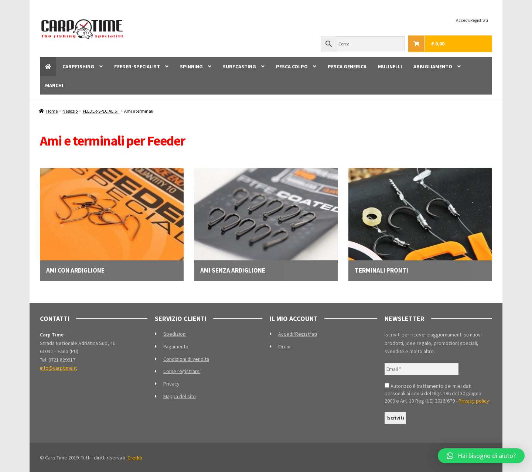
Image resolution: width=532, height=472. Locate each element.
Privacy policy (473, 400)
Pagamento (175, 346)
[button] (481, 455)
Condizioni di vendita (186, 359)
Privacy (171, 383)
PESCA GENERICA (347, 66)
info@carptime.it (58, 368)
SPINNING (191, 66)
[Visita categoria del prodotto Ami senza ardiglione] (266, 221)
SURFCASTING (239, 66)
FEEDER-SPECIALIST (137, 66)
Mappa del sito (179, 396)
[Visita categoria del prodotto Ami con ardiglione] (112, 221)
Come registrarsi (182, 371)
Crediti (134, 457)
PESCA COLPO (292, 66)
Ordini (284, 346)
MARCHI (54, 85)
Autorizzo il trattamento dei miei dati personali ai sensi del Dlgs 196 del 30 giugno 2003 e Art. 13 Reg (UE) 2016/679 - (437, 393)
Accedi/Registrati (472, 20)
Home (52, 111)
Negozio (70, 111)
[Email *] (421, 369)
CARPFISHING (78, 66)
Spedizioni (175, 334)
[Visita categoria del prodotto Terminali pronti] (420, 221)
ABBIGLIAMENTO (432, 66)
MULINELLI (390, 66)
